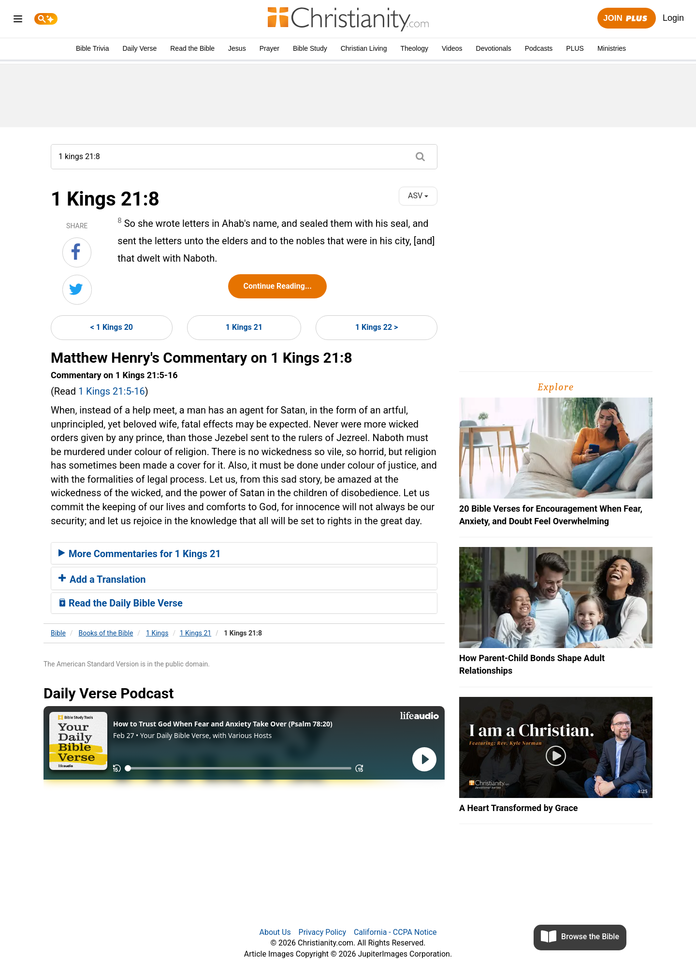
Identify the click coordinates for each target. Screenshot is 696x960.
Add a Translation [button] (102, 579)
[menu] (18, 20)
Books (106, 633)
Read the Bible (192, 48)
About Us (274, 932)
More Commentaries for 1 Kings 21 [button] (139, 554)
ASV (418, 195)
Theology (414, 48)
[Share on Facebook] (76, 252)
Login (673, 18)
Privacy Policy (323, 932)
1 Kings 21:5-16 (111, 391)
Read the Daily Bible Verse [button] (120, 603)
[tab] (244, 553)
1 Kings (157, 633)
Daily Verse (139, 48)
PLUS (575, 48)
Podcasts (539, 48)
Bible (58, 633)
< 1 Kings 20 (111, 327)
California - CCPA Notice (395, 932)
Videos (452, 48)
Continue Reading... (277, 286)
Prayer (269, 48)
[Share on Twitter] (77, 290)
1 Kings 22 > (376, 327)
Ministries (611, 48)
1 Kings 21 (244, 327)
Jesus (237, 48)
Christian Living (364, 48)
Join (626, 19)
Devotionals (493, 48)
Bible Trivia (92, 48)
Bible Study (310, 48)
